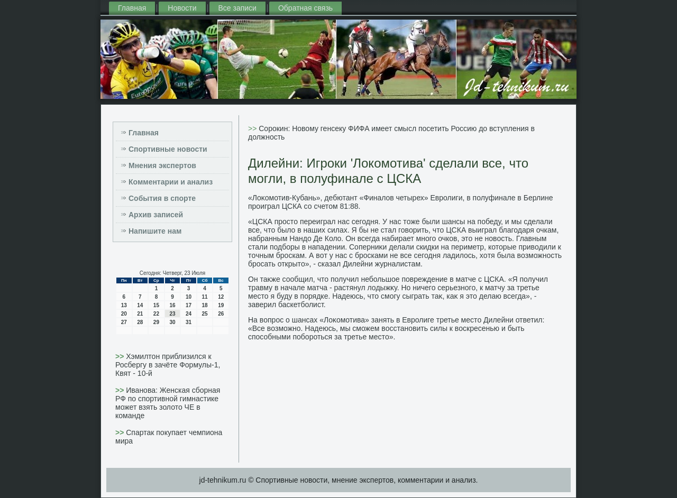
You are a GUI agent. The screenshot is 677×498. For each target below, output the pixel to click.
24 (188, 314)
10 (188, 297)
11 (205, 297)
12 (221, 297)
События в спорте (162, 198)
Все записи (237, 8)
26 (221, 314)
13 (124, 305)
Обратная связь (305, 8)
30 (172, 322)
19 (221, 305)
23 (172, 314)
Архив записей (156, 214)
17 (188, 305)
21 (140, 314)
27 (124, 322)
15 (156, 305)
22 (156, 314)
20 (124, 314)
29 (156, 322)
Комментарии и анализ (171, 182)
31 (188, 322)
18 (205, 305)
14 (140, 305)
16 (172, 305)
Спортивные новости (168, 149)
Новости (182, 8)
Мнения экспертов (162, 165)
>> (120, 356)
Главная (132, 8)
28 (140, 322)
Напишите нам (155, 231)
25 (205, 314)
